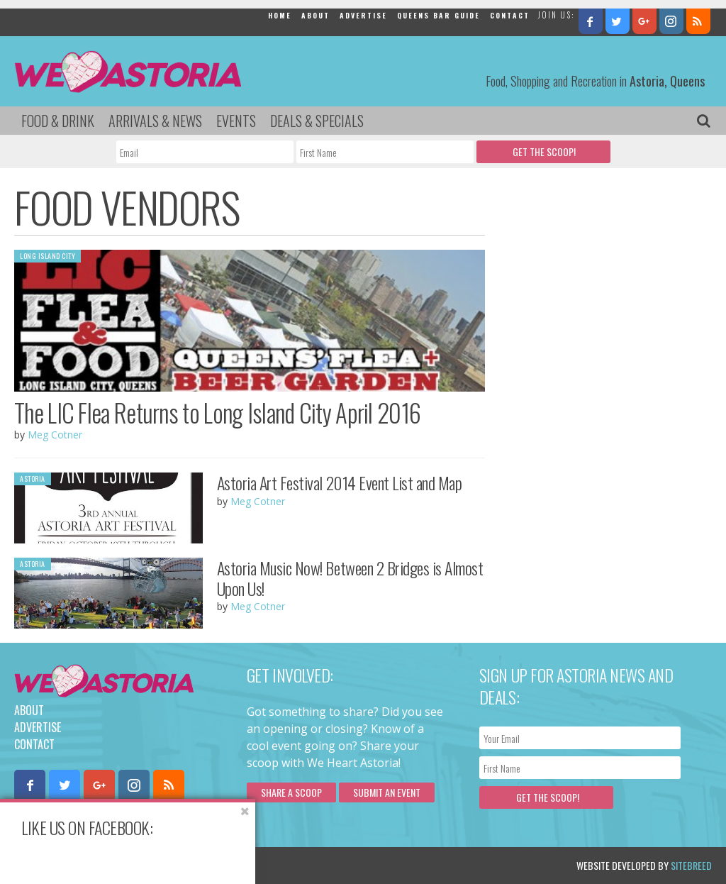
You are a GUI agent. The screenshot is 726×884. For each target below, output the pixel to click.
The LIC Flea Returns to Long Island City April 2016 (217, 412)
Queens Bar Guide (438, 15)
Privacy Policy (158, 865)
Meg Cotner (55, 434)
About (315, 15)
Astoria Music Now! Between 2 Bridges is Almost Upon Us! (350, 578)
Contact (510, 15)
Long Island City (47, 255)
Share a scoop (291, 792)
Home (279, 15)
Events (236, 120)
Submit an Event (386, 792)
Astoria (32, 478)
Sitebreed (691, 865)
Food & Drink (57, 120)
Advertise (363, 15)
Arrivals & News (155, 120)
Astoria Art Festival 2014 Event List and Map (339, 482)
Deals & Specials (317, 120)
